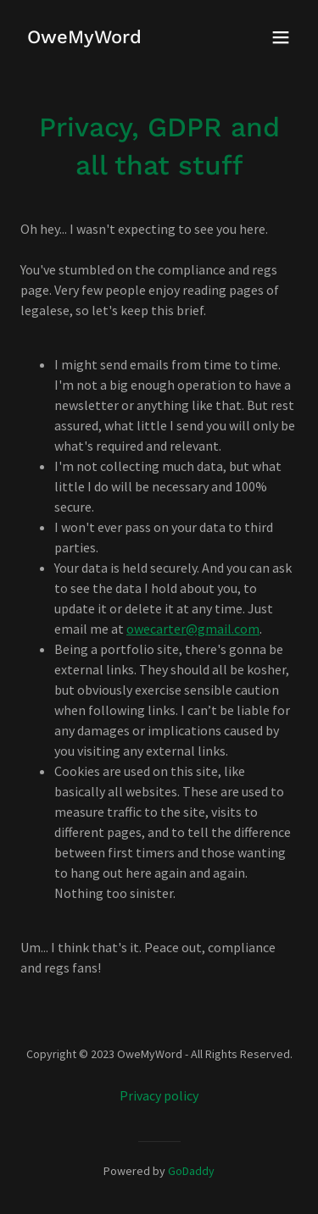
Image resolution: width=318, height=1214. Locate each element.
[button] (281, 37)
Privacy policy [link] (159, 1095)
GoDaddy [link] (191, 1170)
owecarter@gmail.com (192, 628)
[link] (84, 38)
